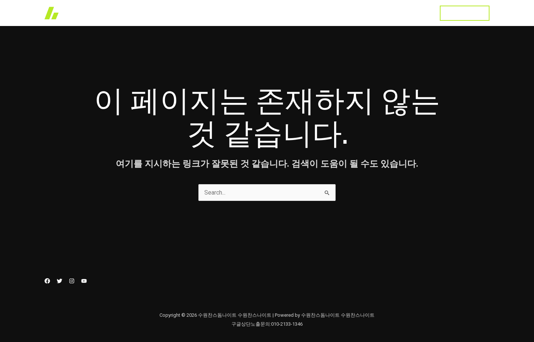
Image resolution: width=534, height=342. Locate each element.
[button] (465, 13)
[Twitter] (59, 281)
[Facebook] (47, 281)
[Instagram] (72, 281)
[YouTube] (84, 281)
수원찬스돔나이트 (402, 12)
